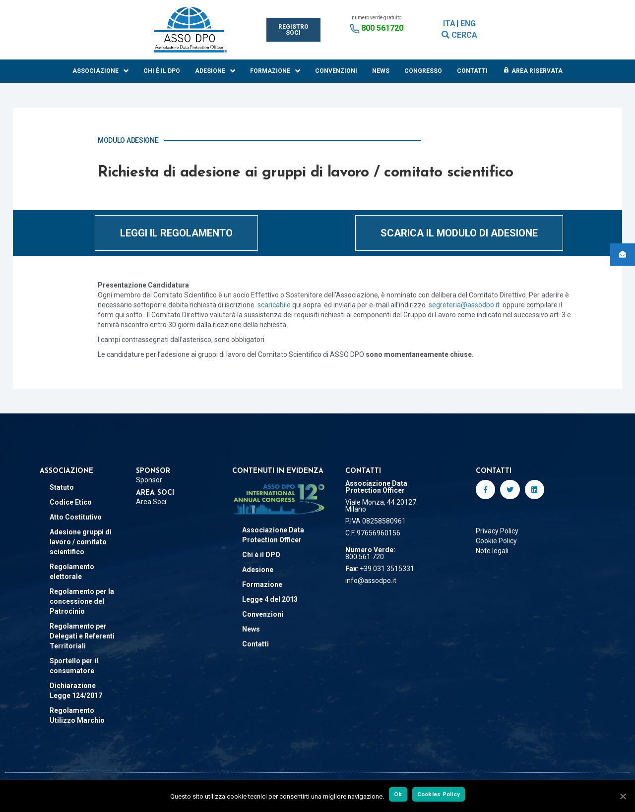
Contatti (472, 70)
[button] (293, 30)
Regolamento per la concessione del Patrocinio (82, 601)
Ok (398, 794)
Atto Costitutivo (76, 517)
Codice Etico (71, 502)
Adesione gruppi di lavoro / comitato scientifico (81, 542)
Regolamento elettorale (72, 571)
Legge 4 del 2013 (270, 599)
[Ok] (623, 796)
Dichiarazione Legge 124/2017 (76, 690)
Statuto (62, 487)
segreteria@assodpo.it (464, 305)
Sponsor (149, 480)
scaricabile (274, 305)
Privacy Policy (497, 531)
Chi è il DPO (161, 70)
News (380, 70)
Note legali (492, 551)
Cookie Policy (496, 541)
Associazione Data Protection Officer (273, 535)
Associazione (100, 71)
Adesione (215, 71)
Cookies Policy (438, 794)
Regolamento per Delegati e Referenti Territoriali (82, 636)
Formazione (275, 71)
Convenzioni (336, 70)
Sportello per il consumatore (74, 666)
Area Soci (151, 502)
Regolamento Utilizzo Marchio (77, 715)
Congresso (423, 70)
